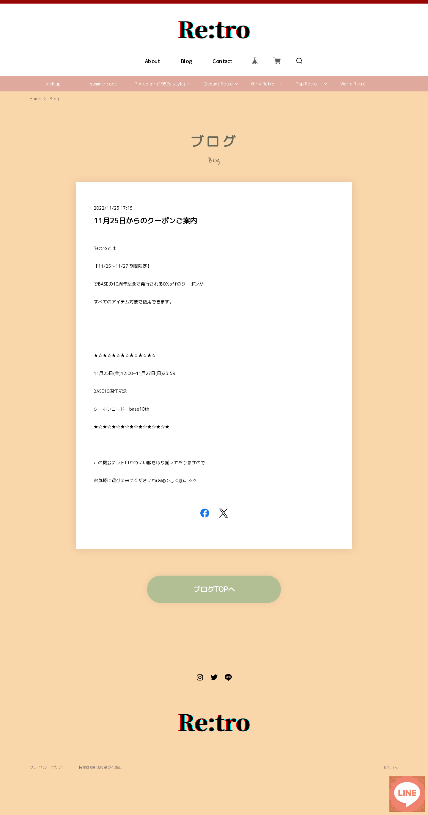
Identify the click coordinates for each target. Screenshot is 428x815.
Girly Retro (262, 84)
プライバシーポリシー (47, 767)
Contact (222, 60)
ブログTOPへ (214, 589)
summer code (103, 84)
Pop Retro (306, 84)
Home (35, 99)
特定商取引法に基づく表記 (100, 767)
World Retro (353, 84)
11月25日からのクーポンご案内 (145, 221)
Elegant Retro (218, 84)
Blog (186, 60)
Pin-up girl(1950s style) (160, 84)
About (152, 60)
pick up (53, 84)
